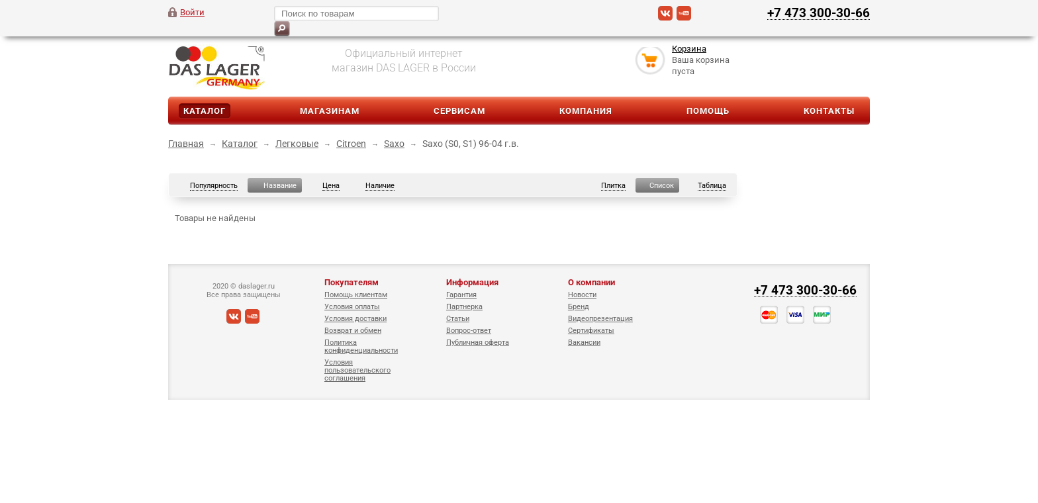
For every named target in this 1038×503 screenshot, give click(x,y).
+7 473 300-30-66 (818, 12)
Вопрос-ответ (468, 330)
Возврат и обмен (352, 330)
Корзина (689, 49)
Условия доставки (355, 318)
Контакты (829, 111)
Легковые (296, 143)
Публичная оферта (477, 342)
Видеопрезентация (600, 318)
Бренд (578, 306)
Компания (585, 111)
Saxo (394, 143)
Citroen (351, 143)
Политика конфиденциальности (361, 346)
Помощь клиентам (355, 295)
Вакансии (584, 342)
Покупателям (351, 282)
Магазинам (329, 111)
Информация (472, 282)
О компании (591, 282)
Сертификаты (591, 330)
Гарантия (461, 295)
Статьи (457, 318)
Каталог (204, 111)
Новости (582, 295)
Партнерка (464, 306)
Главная (186, 143)
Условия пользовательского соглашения (357, 370)
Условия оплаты (352, 306)
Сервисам (459, 111)
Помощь (708, 111)
